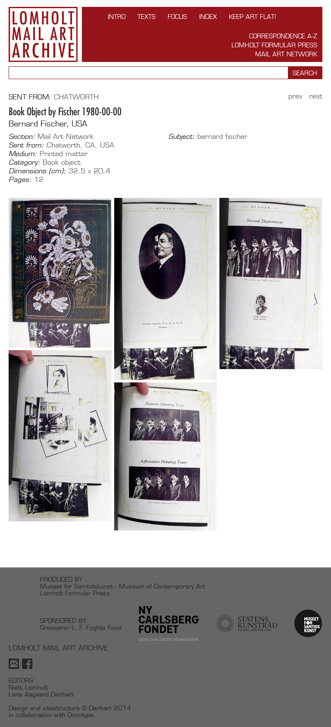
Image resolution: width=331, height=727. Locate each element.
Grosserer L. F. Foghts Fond (81, 627)
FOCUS (177, 16)
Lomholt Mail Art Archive (43, 34)
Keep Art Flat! (252, 16)
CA (90, 145)
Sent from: (26, 145)
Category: (24, 162)
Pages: (20, 180)
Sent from (29, 97)
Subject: (182, 136)
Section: (22, 136)
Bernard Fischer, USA (48, 123)
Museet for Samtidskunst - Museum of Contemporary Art (122, 586)
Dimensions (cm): (37, 171)
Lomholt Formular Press (274, 45)
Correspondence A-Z (283, 36)
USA (107, 145)
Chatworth (76, 97)
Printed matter (64, 154)
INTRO (116, 16)
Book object (62, 162)
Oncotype (81, 714)
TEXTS (146, 16)
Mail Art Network (286, 54)
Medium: (23, 154)
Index (208, 16)
